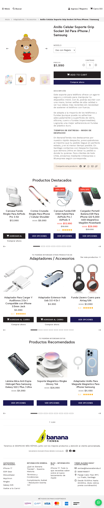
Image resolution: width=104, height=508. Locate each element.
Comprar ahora (77, 82)
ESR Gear (7, 471)
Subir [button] (52, 422)
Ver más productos (90, 257)
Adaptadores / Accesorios (24, 20)
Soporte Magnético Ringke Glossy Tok (52, 382)
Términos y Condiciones (32, 475)
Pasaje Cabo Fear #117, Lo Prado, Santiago (86, 475)
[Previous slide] (7, 49)
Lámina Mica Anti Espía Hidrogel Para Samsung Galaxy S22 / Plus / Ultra (18, 383)
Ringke (6, 481)
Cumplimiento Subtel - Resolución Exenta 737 (37, 482)
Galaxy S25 (8, 484)
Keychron (7, 478)
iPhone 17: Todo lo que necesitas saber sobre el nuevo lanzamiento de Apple (60, 472)
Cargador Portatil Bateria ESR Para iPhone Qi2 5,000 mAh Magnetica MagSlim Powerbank (90, 216)
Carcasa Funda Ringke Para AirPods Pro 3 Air (14, 213)
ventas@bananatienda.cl (87, 468)
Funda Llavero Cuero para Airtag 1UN (85, 299)
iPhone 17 (7, 468)
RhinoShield (8, 474)
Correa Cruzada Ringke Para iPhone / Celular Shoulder (39, 213)
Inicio (7, 20)
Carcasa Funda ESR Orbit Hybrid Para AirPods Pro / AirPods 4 (65, 215)
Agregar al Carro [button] (14, 237)
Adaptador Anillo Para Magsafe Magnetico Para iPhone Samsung (85, 383)
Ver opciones (39, 236)
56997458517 (82, 471)
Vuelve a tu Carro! (11, 488)
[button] (96, 166)
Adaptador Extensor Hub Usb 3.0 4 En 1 (52, 299)
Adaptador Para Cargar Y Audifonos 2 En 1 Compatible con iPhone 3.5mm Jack (18, 301)
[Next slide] (46, 49)
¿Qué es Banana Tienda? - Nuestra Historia (35, 468)
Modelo (57, 46)
